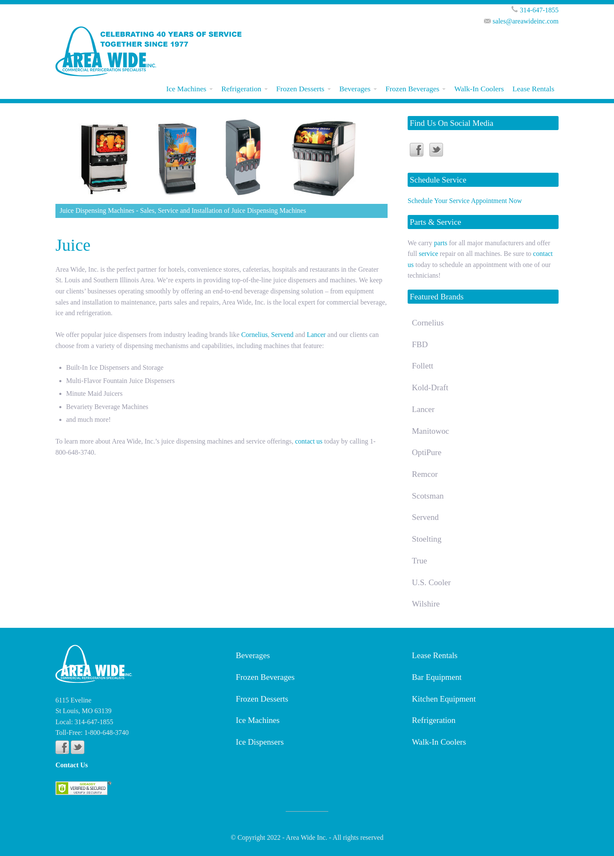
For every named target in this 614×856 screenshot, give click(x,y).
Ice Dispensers (260, 741)
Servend (282, 334)
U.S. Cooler (431, 582)
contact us (308, 441)
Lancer (316, 334)
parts (440, 243)
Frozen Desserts (300, 88)
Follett (422, 365)
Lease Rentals (533, 88)
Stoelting (426, 538)
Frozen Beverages (412, 88)
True (419, 560)
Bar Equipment (437, 677)
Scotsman (428, 495)
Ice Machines (186, 88)
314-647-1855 (539, 10)
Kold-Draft (430, 387)
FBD (420, 344)
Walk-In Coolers (479, 88)
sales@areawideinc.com (525, 21)
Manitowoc (430, 431)
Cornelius (254, 334)
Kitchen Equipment (444, 698)
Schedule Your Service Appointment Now (465, 200)
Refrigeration (241, 88)
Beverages (355, 88)
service (428, 253)
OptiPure (426, 452)
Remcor (425, 474)
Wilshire (426, 603)
